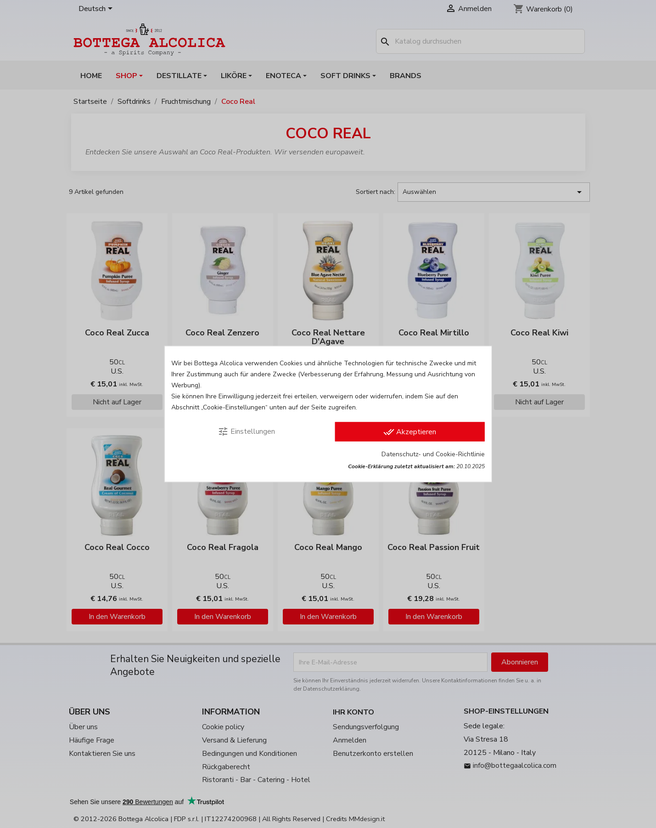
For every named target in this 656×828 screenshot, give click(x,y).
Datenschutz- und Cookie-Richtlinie (433, 454)
